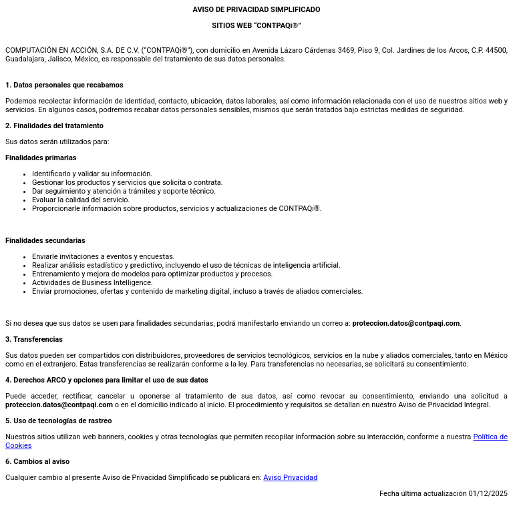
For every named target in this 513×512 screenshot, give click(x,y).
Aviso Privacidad (290, 477)
